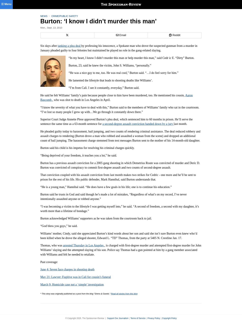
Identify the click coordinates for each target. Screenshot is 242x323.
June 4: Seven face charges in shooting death (67, 269)
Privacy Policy (154, 318)
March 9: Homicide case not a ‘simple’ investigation (72, 284)
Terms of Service (137, 318)
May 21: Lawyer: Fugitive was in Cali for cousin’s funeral (75, 277)
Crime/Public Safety (64, 16)
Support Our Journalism (117, 318)
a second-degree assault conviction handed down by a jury (138, 124)
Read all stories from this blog (124, 294)
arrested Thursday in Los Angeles (83, 245)
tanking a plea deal (69, 46)
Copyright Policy (169, 318)
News (43, 16)
